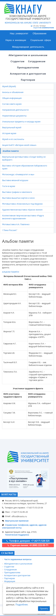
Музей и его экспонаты (13, 139)
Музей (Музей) (9, 86)
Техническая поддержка (17, 534)
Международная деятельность (28, 47)
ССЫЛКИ (7, 553)
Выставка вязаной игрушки (15, 180)
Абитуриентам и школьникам (18, 563)
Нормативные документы (14, 115)
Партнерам (9, 578)
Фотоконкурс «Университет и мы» (18, 174)
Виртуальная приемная (16, 520)
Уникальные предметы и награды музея (21, 121)
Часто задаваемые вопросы (18, 559)
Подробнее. (22, 604)
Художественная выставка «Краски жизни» (22, 209)
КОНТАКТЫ (8, 494)
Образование (39, 33)
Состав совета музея (12, 104)
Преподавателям (12, 572)
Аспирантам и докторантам (17, 575)
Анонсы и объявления (12, 92)
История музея (9, 133)
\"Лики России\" (9, 230)
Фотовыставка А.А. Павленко (15, 224)
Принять (44, 608)
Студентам (9, 566)
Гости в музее (8, 186)
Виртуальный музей (11, 127)
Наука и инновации (15, 40)
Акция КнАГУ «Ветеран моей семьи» (19, 145)
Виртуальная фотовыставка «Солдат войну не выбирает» (24, 158)
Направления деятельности (15, 109)
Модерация (9, 581)
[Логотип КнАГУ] (28, 457)
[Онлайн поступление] (28, 478)
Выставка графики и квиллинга (17, 192)
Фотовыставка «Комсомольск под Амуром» (22, 203)
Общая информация (12, 98)
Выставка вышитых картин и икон (18, 198)
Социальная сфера (40, 40)
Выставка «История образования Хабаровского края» (24, 167)
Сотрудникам (10, 569)
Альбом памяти (11, 151)
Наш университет (19, 33)
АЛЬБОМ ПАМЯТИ (10, 272)
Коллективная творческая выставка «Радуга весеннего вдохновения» (23, 217)
